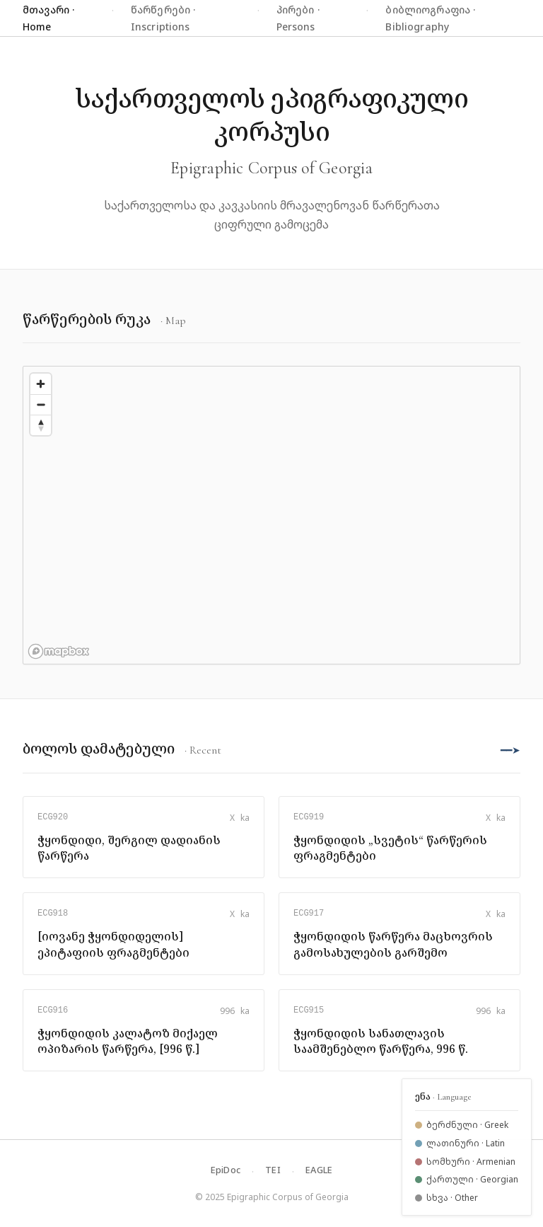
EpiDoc (226, 1169)
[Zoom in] (40, 384)
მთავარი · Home (48, 18)
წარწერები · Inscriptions (163, 18)
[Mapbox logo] (59, 651)
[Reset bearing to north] (40, 425)
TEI (273, 1169)
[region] (271, 515)
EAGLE (318, 1169)
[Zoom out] (40, 404)
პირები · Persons (298, 18)
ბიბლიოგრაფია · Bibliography (430, 18)
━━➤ (510, 749)
